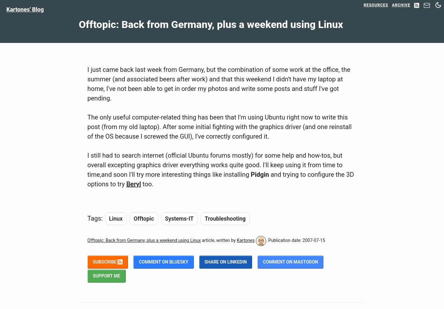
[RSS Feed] (416, 6)
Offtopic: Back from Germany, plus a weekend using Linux (144, 240)
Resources (376, 5)
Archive (401, 5)
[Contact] (427, 7)
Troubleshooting (225, 219)
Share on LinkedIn (226, 261)
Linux (116, 219)
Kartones (246, 240)
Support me (106, 275)
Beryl (133, 184)
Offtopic (144, 219)
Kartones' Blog (25, 9)
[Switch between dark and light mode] (438, 5)
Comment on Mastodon (290, 261)
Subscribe (108, 261)
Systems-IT (179, 219)
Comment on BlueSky (163, 261)
